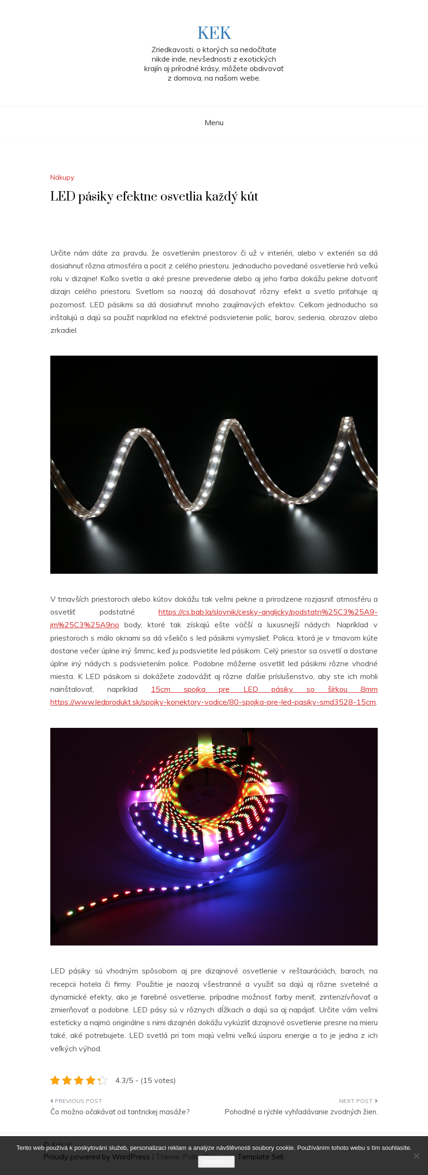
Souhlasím (216, 1161)
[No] (416, 1155)
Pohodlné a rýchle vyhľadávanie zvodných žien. (301, 1111)
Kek (214, 34)
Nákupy (62, 177)
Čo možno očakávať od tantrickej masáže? (120, 1111)
